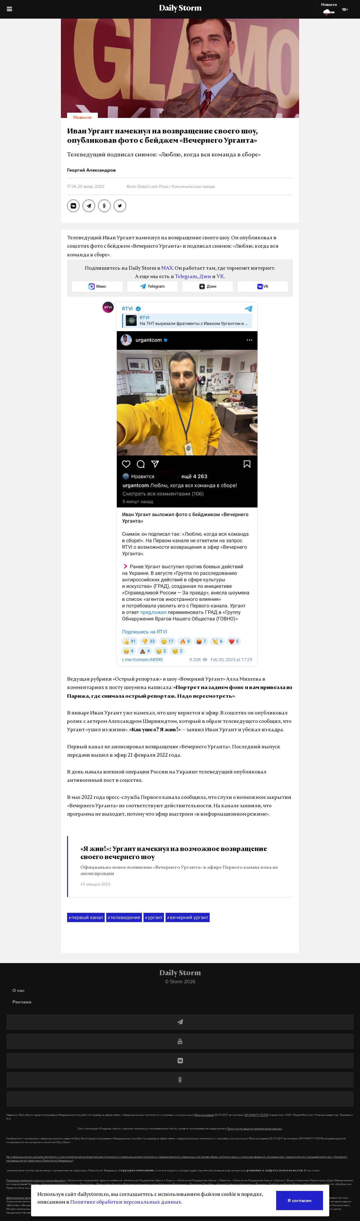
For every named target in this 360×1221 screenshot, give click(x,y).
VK (220, 276)
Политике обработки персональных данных (125, 1202)
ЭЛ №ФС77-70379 (256, 1114)
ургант (153, 917)
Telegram (186, 276)
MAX (167, 268)
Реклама (21, 1001)
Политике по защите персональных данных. (254, 1128)
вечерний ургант (187, 917)
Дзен (205, 276)
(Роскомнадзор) (204, 1114)
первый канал (86, 917)
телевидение (124, 917)
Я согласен (300, 1200)
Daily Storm (180, 8)
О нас (18, 990)
